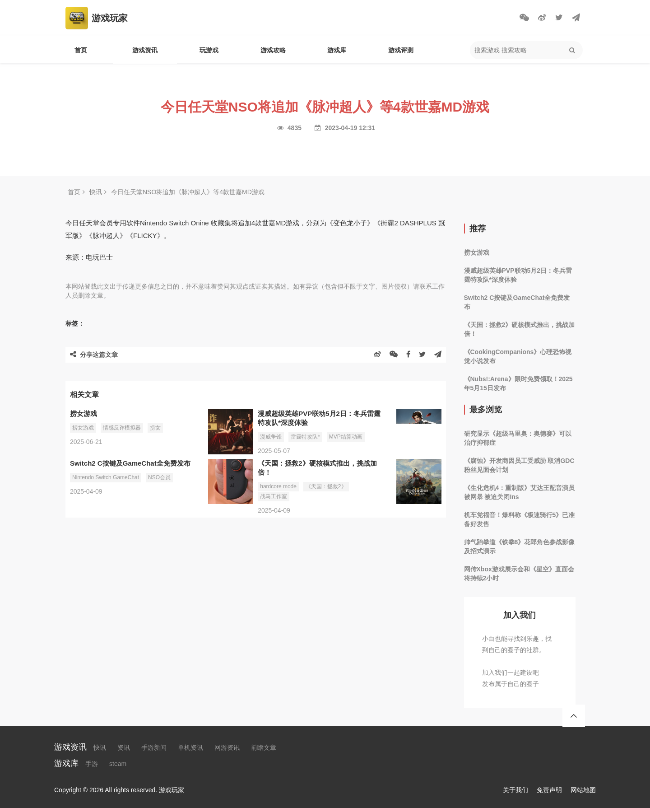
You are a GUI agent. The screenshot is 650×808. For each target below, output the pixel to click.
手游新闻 (154, 747)
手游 (91, 763)
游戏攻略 (273, 50)
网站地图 (583, 790)
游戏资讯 (145, 50)
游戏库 (336, 50)
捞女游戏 (83, 428)
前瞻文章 (263, 747)
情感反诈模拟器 (122, 428)
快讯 (95, 192)
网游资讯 (227, 747)
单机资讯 (190, 747)
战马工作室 (273, 496)
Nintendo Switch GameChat (105, 477)
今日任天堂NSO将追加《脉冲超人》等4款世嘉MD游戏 (188, 192)
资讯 (123, 747)
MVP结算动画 (345, 437)
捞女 (155, 428)
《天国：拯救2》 (326, 486)
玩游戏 (209, 50)
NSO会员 (159, 477)
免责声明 (549, 790)
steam (117, 763)
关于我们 (515, 790)
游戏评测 (400, 50)
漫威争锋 (271, 437)
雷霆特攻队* (305, 437)
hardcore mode (278, 486)
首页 (80, 50)
